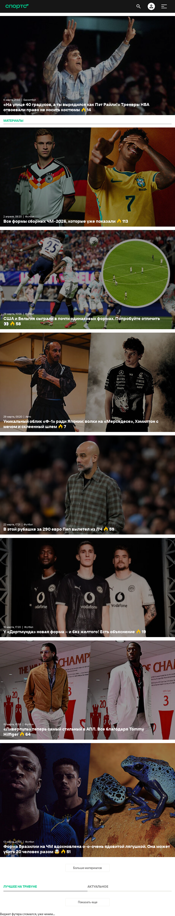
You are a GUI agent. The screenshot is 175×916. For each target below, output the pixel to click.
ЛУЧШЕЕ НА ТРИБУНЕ (20, 886)
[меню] (164, 6)
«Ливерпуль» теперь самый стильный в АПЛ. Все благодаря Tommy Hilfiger (87, 690)
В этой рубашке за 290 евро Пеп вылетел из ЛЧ (87, 485)
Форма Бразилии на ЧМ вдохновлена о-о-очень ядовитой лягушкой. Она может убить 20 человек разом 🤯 (87, 800)
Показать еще (87, 902)
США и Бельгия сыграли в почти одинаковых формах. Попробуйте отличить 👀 (87, 279)
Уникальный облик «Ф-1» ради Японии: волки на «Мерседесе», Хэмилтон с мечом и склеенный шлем (87, 382)
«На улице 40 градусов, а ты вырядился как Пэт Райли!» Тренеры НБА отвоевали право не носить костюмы (87, 65)
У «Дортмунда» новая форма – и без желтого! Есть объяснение (87, 587)
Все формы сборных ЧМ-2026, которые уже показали (87, 177)
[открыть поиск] (138, 6)
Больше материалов (87, 868)
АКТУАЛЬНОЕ (98, 886)
